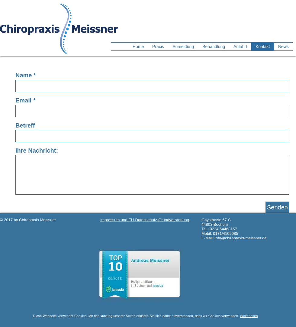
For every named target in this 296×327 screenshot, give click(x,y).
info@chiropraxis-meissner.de (240, 238)
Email (23, 100)
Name (23, 75)
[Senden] (277, 207)
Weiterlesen (249, 316)
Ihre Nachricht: (36, 150)
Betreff (25, 125)
